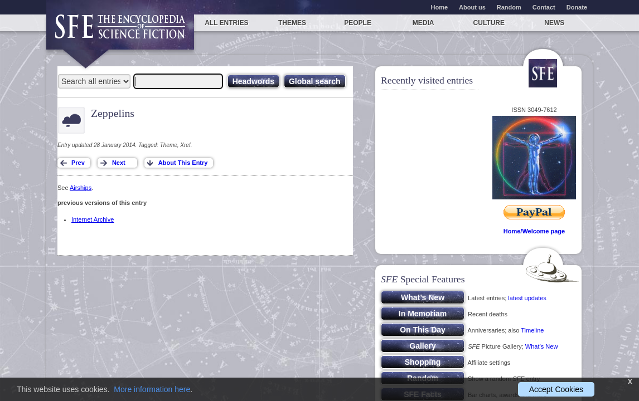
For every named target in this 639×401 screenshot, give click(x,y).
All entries (226, 23)
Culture (489, 23)
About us (472, 7)
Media (423, 23)
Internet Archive (92, 219)
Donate (577, 7)
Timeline (532, 330)
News (554, 23)
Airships (80, 187)
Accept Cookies (556, 389)
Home (439, 7)
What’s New (541, 346)
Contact (543, 7)
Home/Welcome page (534, 231)
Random (509, 7)
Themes (292, 23)
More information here (152, 389)
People (357, 23)
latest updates (527, 298)
